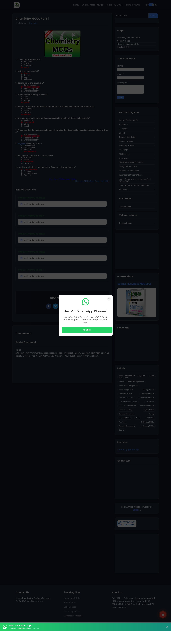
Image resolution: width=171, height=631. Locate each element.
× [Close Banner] (167, 626)
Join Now (87, 329)
